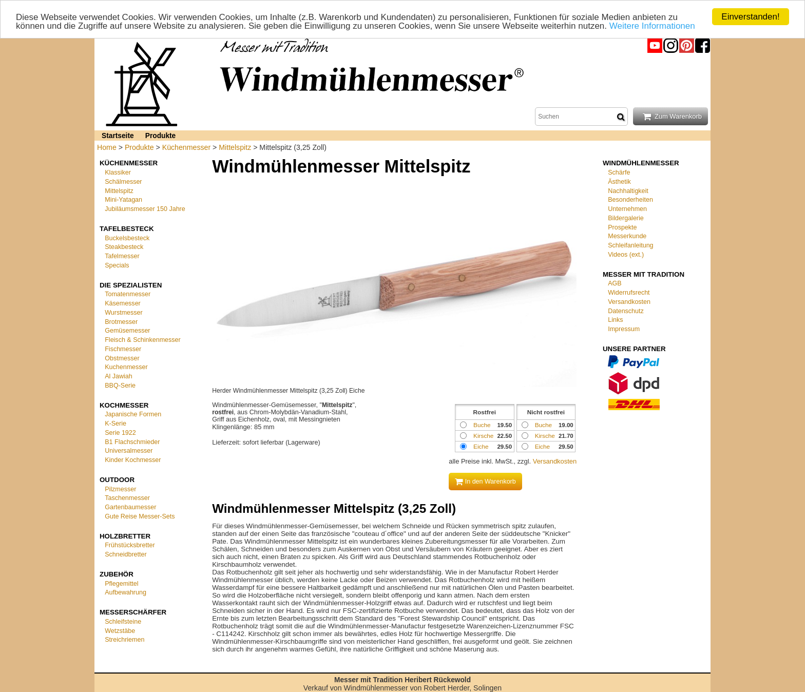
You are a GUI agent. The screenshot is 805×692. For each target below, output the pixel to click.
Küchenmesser (186, 147)
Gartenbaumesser (130, 507)
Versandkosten (555, 461)
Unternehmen (627, 209)
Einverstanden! (750, 17)
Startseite (118, 136)
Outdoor (117, 480)
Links (615, 319)
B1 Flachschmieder (132, 441)
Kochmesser (124, 405)
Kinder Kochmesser (133, 460)
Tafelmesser (122, 256)
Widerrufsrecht (628, 292)
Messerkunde (627, 236)
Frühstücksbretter (130, 545)
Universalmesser (128, 450)
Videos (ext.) (626, 254)
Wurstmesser (123, 312)
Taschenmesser (127, 498)
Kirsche (545, 435)
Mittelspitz (235, 147)
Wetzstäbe (120, 630)
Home (107, 147)
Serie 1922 (120, 432)
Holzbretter (125, 536)
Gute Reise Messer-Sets (140, 516)
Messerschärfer (133, 612)
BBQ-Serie (120, 385)
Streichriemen (124, 639)
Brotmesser (121, 321)
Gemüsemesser (127, 330)
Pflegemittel (121, 583)
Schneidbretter (125, 554)
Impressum (624, 329)
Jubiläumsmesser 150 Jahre (145, 209)
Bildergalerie (626, 218)
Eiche (542, 446)
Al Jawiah (118, 376)
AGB (614, 283)
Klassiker (118, 172)
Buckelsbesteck (127, 237)
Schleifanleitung (630, 245)
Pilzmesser (120, 488)
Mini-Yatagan (123, 199)
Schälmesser (123, 181)
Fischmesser (123, 349)
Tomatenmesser (127, 294)
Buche (543, 424)
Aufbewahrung (125, 592)
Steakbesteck (124, 247)
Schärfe (619, 172)
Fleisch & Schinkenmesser (142, 339)
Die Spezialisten (131, 285)
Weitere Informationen (652, 25)
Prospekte (622, 226)
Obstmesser (122, 357)
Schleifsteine (123, 621)
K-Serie (115, 423)
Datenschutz (626, 310)
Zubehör (116, 574)
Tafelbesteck (127, 229)
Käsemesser (123, 303)
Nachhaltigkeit (628, 190)
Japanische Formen (133, 414)
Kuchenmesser (126, 367)
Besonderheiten (630, 199)
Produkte (160, 136)
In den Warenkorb (485, 481)
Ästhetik (619, 181)
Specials (117, 265)
